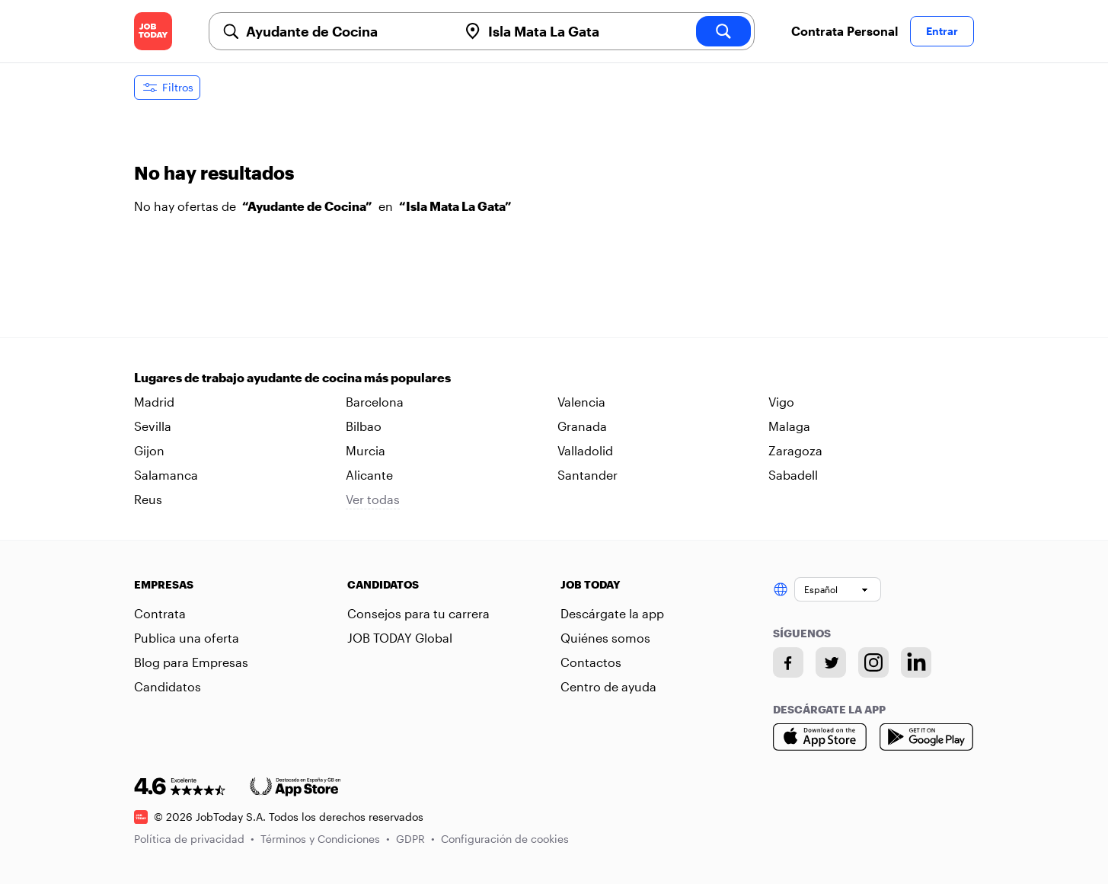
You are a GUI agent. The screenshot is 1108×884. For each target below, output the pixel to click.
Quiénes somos (605, 637)
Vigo (781, 401)
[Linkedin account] (916, 662)
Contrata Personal (844, 31)
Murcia (365, 450)
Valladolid (585, 450)
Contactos (590, 662)
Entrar (942, 30)
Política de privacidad (194, 838)
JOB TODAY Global (399, 637)
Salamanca (166, 475)
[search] (723, 31)
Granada (582, 426)
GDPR (415, 838)
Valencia (581, 401)
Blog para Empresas (191, 662)
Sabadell (793, 475)
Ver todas (373, 499)
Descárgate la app (612, 613)
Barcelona (375, 401)
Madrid (154, 401)
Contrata (160, 613)
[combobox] (345, 31)
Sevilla (152, 426)
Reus (148, 499)
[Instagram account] (873, 662)
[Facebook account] (788, 662)
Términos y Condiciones (325, 838)
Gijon (149, 450)
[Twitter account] (831, 662)
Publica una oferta (186, 637)
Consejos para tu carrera (418, 613)
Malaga (789, 426)
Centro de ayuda (608, 686)
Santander (587, 475)
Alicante (369, 475)
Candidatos (167, 686)
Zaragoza (795, 450)
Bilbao (364, 426)
